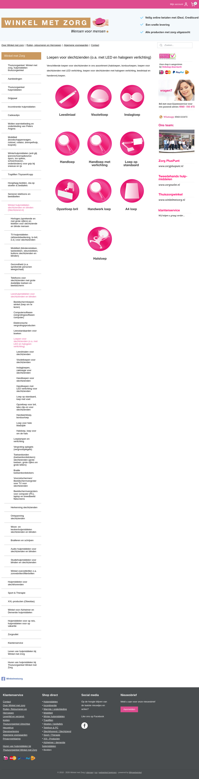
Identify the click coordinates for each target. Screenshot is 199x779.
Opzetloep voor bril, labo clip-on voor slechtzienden (26, 407)
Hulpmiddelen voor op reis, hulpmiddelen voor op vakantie (21, 623)
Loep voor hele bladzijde (24, 424)
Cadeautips (14, 115)
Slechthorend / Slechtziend (57, 731)
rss (96, 772)
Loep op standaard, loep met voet (26, 397)
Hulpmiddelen (51, 701)
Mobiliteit (48, 713)
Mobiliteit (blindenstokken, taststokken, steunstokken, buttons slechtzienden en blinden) (24, 252)
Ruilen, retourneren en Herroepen (44, 45)
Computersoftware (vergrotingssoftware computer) (24, 315)
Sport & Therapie (16, 593)
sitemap (89, 772)
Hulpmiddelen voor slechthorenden (17, 583)
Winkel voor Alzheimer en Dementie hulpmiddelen (21, 611)
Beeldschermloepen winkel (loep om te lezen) (24, 304)
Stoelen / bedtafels (53, 724)
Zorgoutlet (13, 634)
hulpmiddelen (49, 746)
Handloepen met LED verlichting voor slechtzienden (26, 389)
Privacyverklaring (12, 738)
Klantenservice (15, 643)
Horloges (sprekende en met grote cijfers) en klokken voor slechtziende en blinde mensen (24, 222)
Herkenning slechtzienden (24, 507)
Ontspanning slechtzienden (18, 517)
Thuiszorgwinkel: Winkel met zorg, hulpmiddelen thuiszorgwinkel (22, 68)
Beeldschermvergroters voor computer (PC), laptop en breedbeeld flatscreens (25, 495)
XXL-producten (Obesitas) (21, 601)
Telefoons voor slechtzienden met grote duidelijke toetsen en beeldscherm (23, 282)
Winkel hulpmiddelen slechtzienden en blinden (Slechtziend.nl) (20, 208)
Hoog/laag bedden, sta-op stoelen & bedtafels (21, 184)
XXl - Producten (52, 738)
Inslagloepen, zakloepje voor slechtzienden (23, 370)
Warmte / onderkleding (55, 709)
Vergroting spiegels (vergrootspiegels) (23, 448)
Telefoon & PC (51, 727)
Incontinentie (50, 705)
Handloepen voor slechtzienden (25, 379)
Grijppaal (12, 98)
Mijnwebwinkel (135, 772)
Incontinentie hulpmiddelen (21, 106)
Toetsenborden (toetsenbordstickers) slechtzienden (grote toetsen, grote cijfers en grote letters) (26, 459)
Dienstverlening (11, 731)
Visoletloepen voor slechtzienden (25, 361)
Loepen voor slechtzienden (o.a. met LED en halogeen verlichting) (25, 342)
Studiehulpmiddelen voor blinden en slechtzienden (23, 561)
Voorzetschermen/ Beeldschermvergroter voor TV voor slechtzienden (25, 482)
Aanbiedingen (15, 78)
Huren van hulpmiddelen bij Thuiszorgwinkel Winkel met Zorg (22, 665)
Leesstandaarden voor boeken (25, 332)
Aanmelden (129, 709)
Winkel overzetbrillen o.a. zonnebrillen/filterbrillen (24, 572)
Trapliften (48, 720)
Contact (95, 45)
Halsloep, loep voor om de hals (26, 432)
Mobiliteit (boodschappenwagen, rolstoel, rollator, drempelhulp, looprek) (23, 141)
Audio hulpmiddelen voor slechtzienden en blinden (23, 550)
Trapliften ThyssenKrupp (20, 174)
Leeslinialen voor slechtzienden (25, 353)
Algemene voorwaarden (76, 45)
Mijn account (179, 4)
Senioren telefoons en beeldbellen (19, 195)
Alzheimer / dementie (54, 742)
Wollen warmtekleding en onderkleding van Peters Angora (21, 126)
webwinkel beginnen (108, 772)
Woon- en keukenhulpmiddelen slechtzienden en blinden (23, 529)
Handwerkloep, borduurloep (24, 416)
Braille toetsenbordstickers (24, 471)
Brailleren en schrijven (22, 540)
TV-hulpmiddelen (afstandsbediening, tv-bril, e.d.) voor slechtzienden (24, 237)
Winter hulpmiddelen (54, 716)
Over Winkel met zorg (12, 45)
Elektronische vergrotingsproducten (24, 324)
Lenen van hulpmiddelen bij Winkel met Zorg (22, 652)
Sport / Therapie (52, 735)
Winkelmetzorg (12, 679)
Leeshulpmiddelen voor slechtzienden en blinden (23, 295)
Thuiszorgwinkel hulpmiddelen (16, 88)
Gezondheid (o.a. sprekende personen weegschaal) (21, 267)
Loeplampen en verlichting (22, 440)
